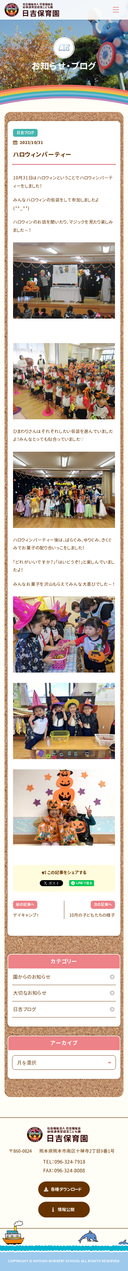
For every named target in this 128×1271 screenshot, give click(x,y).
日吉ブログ (25, 132)
